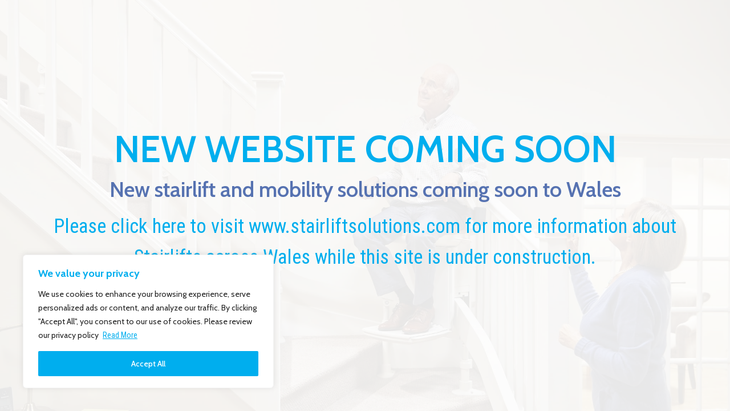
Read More (120, 335)
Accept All (148, 363)
